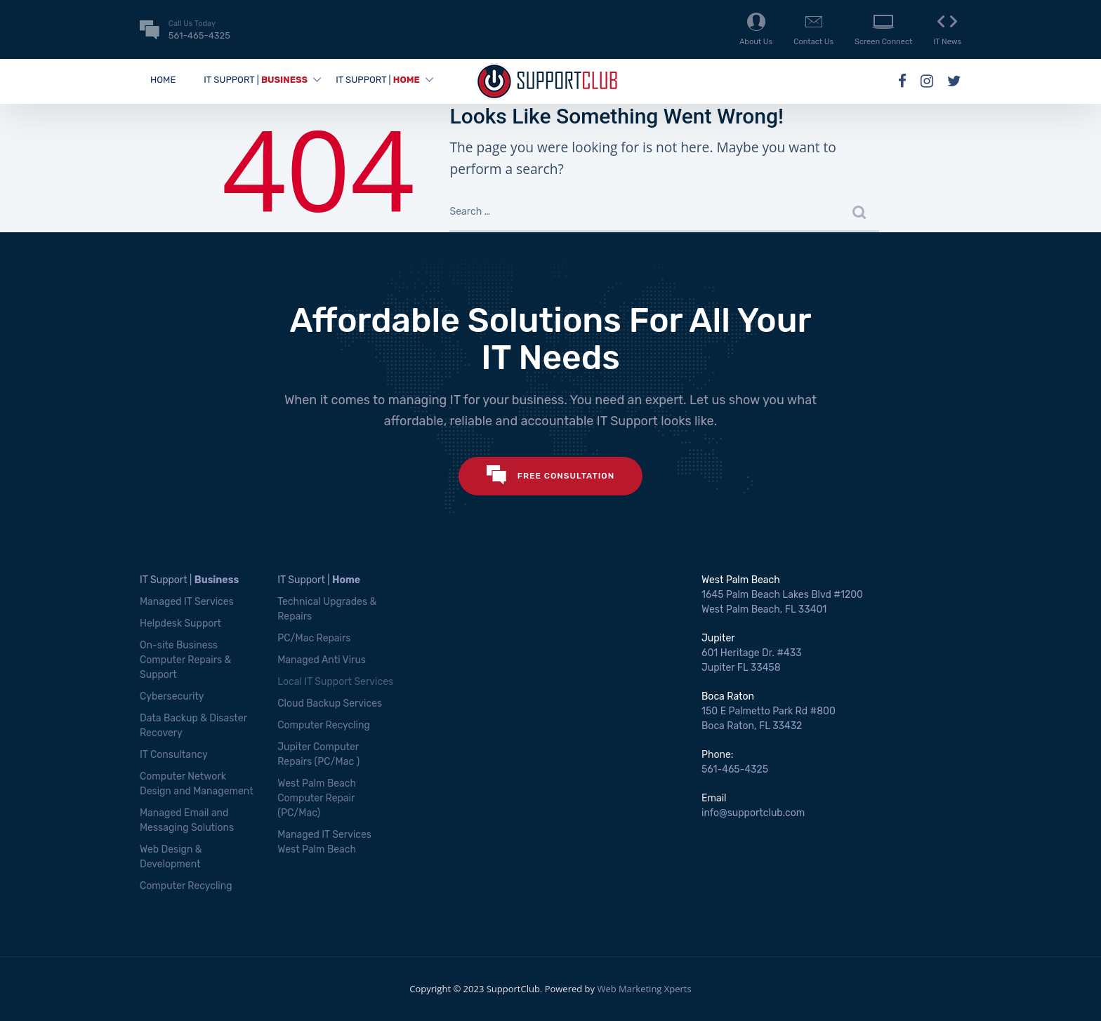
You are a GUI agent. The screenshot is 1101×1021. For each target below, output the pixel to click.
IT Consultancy (174, 755)
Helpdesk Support (180, 623)
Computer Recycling (186, 886)
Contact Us (813, 28)
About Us (755, 28)
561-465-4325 (734, 769)
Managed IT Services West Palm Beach (324, 842)
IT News (947, 28)
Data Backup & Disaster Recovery (193, 725)
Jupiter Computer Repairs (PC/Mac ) (318, 754)
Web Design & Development (171, 856)
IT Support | (189, 580)
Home (163, 79)
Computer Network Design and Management (196, 783)
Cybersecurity (172, 696)
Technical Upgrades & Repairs (326, 609)
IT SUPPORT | (256, 79)
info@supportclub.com (753, 813)
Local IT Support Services (335, 682)
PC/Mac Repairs (313, 638)
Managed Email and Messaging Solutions (187, 820)
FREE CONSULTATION (550, 476)
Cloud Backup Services (329, 703)
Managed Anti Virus (321, 660)
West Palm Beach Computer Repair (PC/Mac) (316, 798)
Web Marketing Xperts (644, 988)
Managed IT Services (187, 602)
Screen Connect (883, 28)
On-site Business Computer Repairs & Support (185, 660)
